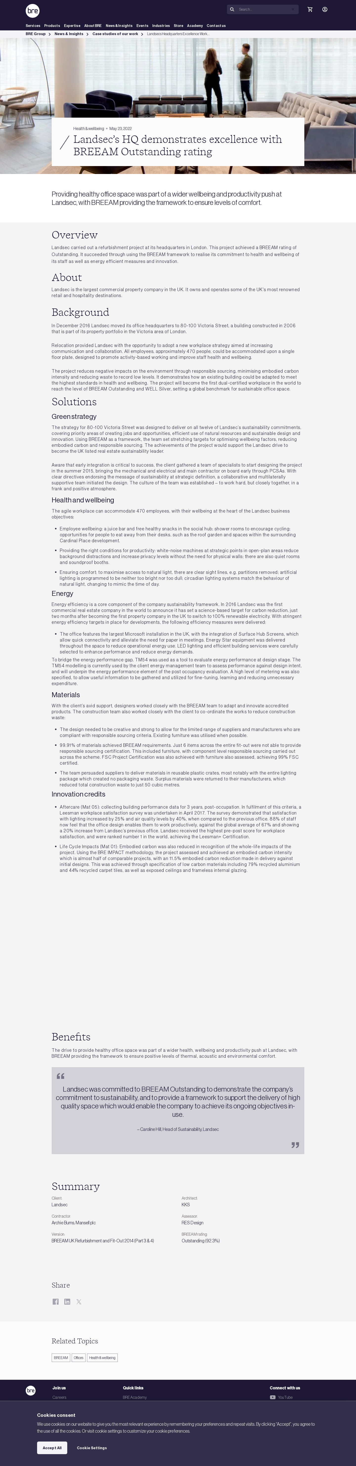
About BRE (93, 26)
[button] (293, 9)
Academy (195, 26)
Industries (161, 26)
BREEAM (61, 1358)
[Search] (268, 9)
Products (52, 26)
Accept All (52, 1448)
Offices (78, 1358)
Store (178, 26)
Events (142, 26)
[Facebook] (55, 1302)
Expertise (72, 26)
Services (33, 26)
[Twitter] (79, 1302)
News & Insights (119, 26)
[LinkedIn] (67, 1302)
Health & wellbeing (102, 1358)
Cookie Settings (92, 1448)
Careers (59, 1397)
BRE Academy (135, 1397)
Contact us (216, 26)
